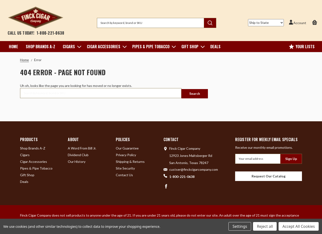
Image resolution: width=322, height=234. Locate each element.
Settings (239, 226)
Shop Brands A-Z (40, 46)
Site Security (125, 167)
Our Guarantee (127, 147)
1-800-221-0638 (50, 33)
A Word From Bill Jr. (82, 147)
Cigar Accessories (106, 46)
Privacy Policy (126, 153)
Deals (215, 46)
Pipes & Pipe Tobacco (153, 46)
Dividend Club (78, 153)
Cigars (71, 46)
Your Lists (302, 46)
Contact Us (124, 173)
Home (13, 46)
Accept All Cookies (298, 226)
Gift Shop (192, 46)
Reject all (265, 226)
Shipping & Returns (130, 160)
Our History (76, 160)
